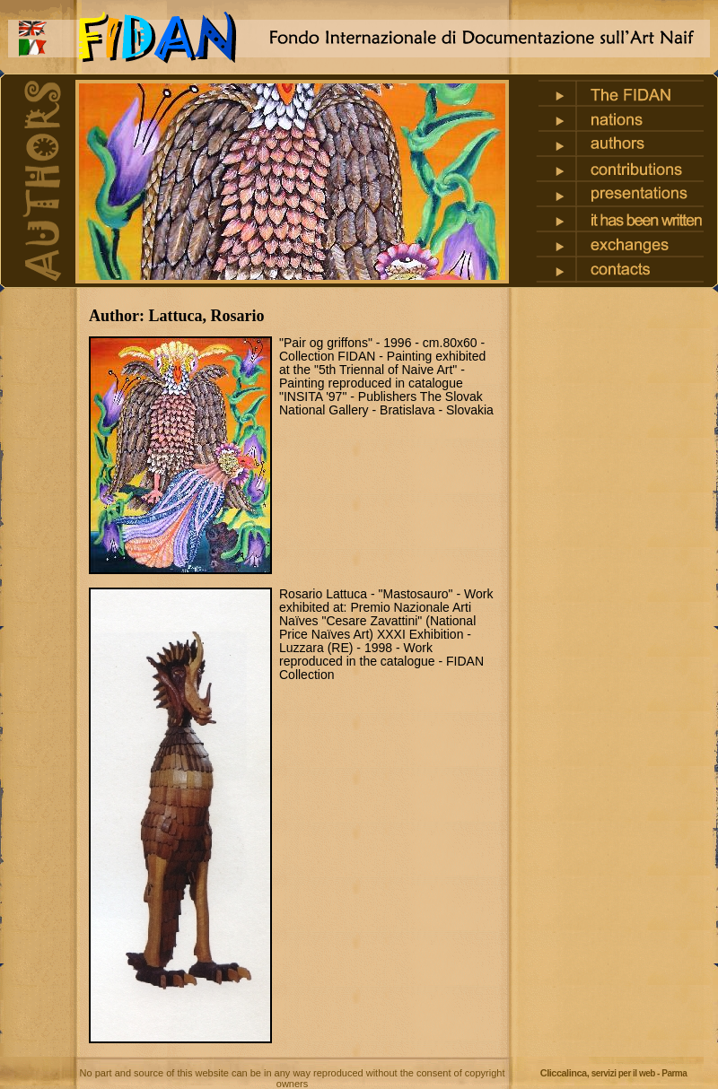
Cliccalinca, (613, 1072)
